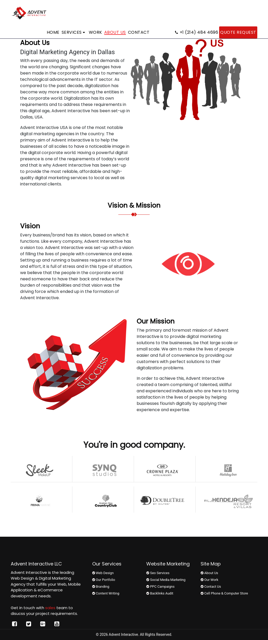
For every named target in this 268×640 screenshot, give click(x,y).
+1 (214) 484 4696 (196, 32)
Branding (100, 586)
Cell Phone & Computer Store (224, 593)
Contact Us (211, 586)
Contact (139, 32)
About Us (115, 32)
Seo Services (157, 573)
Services (73, 32)
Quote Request (238, 32)
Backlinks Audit (159, 593)
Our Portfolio (103, 580)
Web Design (103, 573)
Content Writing (105, 593)
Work (95, 32)
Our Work (209, 580)
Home (53, 32)
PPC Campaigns (160, 586)
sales (50, 607)
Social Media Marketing (165, 580)
